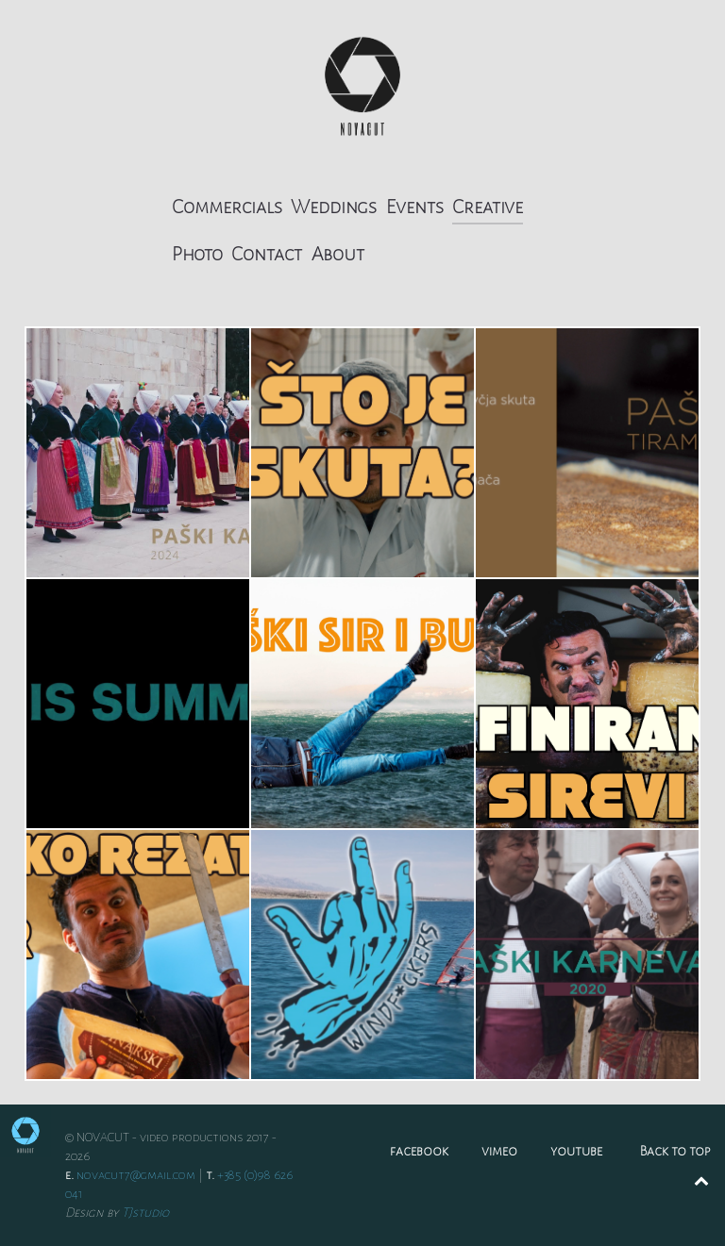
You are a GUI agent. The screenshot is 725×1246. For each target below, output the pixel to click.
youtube (576, 1150)
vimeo (499, 1150)
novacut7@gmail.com (135, 1175)
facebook (419, 1150)
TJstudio (145, 1212)
